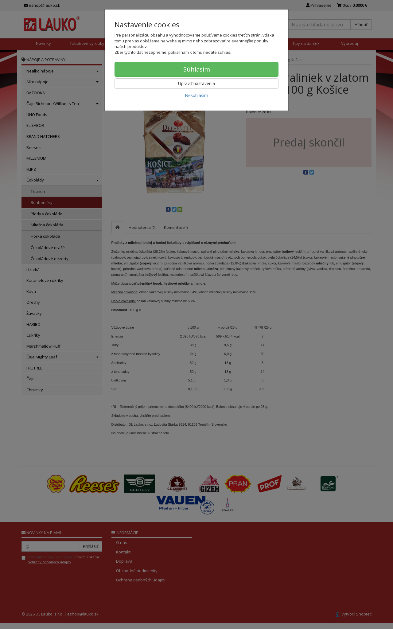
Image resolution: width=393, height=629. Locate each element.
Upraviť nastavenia (196, 83)
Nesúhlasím (196, 95)
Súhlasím (196, 69)
